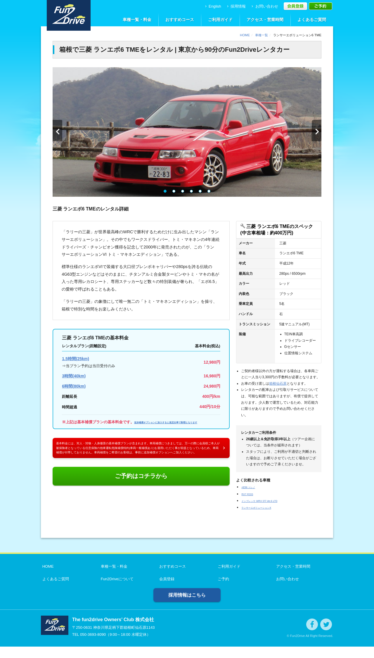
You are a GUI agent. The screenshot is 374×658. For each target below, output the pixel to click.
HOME (245, 35)
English (212, 6)
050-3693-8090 (93, 646)
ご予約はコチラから (141, 508)
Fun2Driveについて (115, 590)
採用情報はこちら (187, 606)
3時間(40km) (74, 376)
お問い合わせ (264, 6)
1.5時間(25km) (75, 358)
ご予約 (222, 590)
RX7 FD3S (250, 494)
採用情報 (236, 6)
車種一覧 (261, 35)
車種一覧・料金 (137, 19)
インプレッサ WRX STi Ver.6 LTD (269, 500)
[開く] (278, 230)
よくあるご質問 (311, 19)
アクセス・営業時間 (265, 19)
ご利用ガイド (220, 19)
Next (316, 132)
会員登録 (165, 590)
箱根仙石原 (278, 383)
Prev (58, 132)
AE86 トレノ (252, 487)
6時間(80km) (74, 386)
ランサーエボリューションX (265, 507)
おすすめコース (179, 19)
